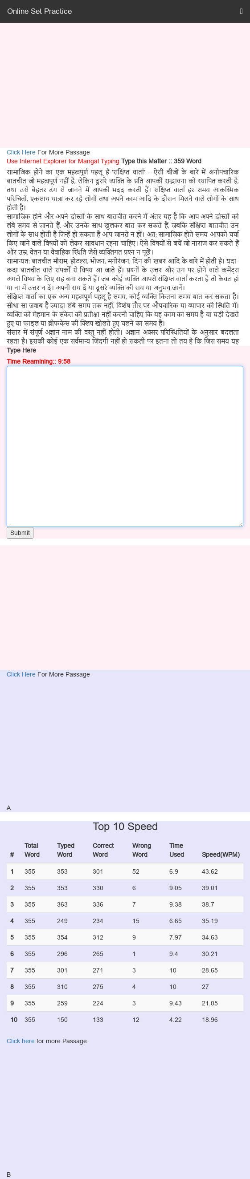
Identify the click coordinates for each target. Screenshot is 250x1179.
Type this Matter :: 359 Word (161, 161)
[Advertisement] (125, 85)
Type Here (21, 350)
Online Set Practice (39, 11)
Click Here (22, 152)
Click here (21, 1041)
